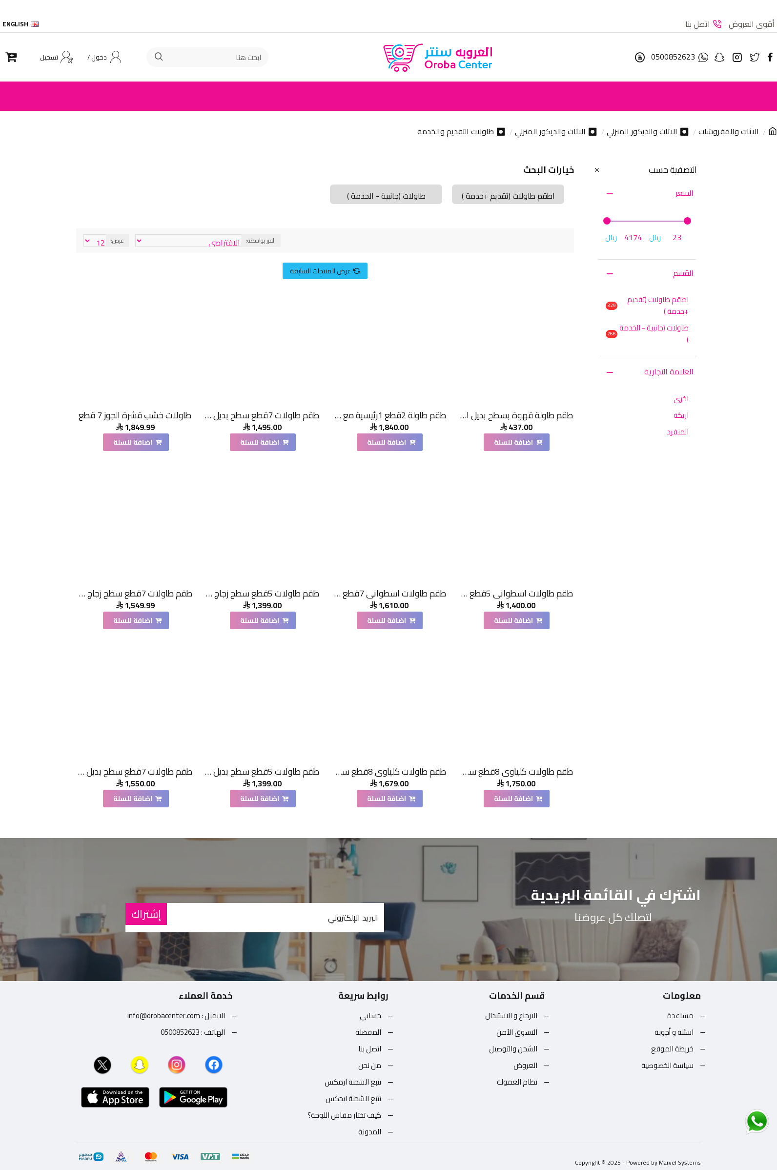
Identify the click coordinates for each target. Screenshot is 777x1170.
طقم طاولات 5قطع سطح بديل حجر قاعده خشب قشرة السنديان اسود (261, 771)
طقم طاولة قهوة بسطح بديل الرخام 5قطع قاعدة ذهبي (515, 415)
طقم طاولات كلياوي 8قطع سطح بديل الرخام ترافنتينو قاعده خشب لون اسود (515, 771)
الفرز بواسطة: (261, 240)
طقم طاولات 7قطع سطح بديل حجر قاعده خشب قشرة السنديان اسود (135, 771)
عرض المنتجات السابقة (320, 271)
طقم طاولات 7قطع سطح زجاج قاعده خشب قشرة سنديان (135, 593)
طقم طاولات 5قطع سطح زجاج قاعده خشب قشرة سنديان (261, 593)
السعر (684, 192)
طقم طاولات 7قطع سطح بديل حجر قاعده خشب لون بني (261, 415)
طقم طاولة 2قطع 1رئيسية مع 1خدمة (388, 415)
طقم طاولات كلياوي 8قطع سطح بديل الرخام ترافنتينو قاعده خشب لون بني (388, 771)
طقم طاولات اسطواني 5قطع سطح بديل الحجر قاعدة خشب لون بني (515, 593)
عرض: (117, 240)
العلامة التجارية (669, 371)
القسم (683, 273)
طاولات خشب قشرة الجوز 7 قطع (135, 415)
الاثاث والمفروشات (728, 131)
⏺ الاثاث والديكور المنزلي (648, 131)
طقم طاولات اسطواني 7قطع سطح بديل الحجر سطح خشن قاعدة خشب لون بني (388, 593)
